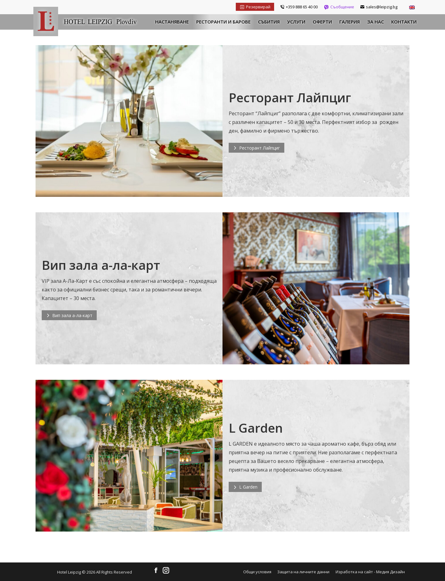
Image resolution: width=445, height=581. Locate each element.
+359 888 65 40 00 (299, 7)
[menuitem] (172, 22)
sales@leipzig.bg (378, 7)
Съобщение (339, 7)
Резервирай (254, 7)
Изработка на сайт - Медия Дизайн (370, 572)
